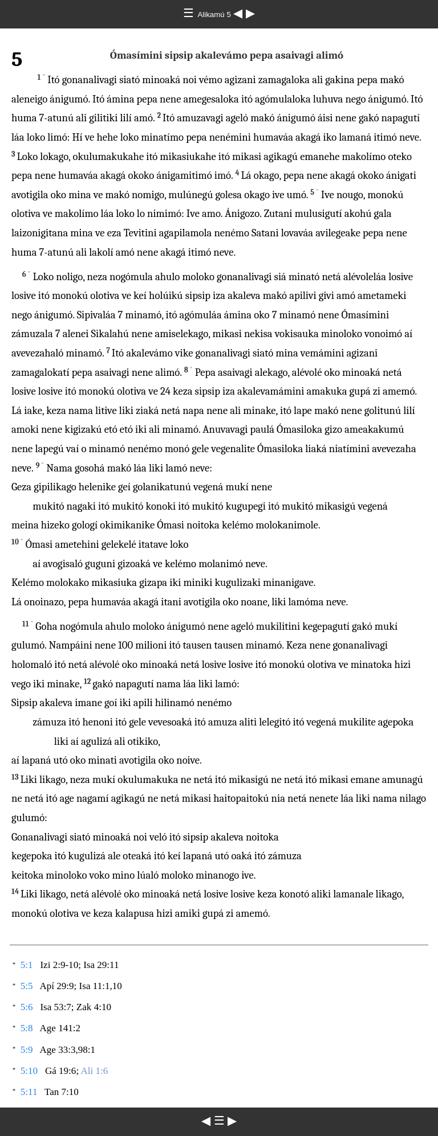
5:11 (29, 1091)
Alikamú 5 (215, 14)
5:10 (29, 1070)
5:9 (27, 1049)
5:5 (27, 986)
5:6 (27, 1007)
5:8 (27, 1028)
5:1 (27, 964)
